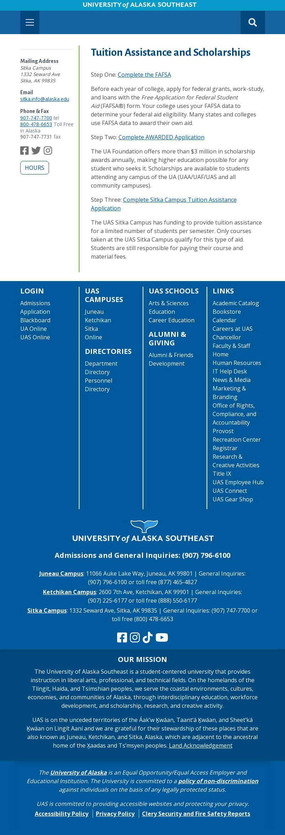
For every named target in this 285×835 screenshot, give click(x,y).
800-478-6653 (36, 124)
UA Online (33, 329)
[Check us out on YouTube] (161, 638)
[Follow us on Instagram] (48, 152)
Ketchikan (98, 320)
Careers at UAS (233, 329)
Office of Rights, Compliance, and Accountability (234, 414)
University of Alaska (78, 772)
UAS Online (35, 337)
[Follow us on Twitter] (36, 152)
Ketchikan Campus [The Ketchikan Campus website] (69, 592)
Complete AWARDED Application (161, 137)
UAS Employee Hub (238, 482)
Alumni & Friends (171, 355)
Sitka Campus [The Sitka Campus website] (47, 610)
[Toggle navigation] (29, 22)
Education (162, 312)
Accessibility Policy (61, 814)
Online (93, 337)
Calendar (224, 320)
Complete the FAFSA (144, 75)
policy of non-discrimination (218, 781)
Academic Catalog (236, 303)
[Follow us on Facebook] (24, 152)
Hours (34, 168)
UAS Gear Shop (233, 499)
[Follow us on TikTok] (148, 638)
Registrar (225, 448)
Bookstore (227, 312)
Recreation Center (237, 439)
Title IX (222, 474)
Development (167, 363)
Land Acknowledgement (200, 745)
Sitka (91, 329)
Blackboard (35, 320)
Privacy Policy (115, 814)
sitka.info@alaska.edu (44, 99)
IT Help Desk (230, 371)
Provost (223, 431)
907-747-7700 (36, 117)
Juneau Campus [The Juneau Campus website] (61, 573)
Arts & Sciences (169, 303)
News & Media (232, 380)
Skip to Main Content (33, 7)
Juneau (94, 312)
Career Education (171, 320)
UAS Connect (230, 491)
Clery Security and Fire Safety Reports (196, 814)
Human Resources (237, 363)
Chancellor (227, 337)
